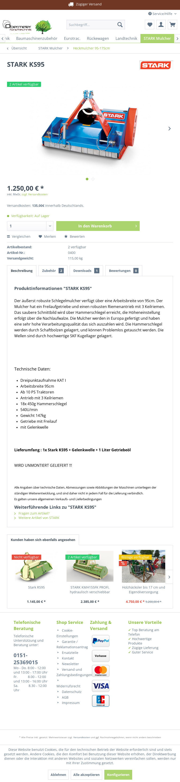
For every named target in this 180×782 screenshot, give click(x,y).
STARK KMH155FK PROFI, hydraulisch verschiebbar (90, 589)
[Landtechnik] (126, 38)
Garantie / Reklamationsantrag (70, 644)
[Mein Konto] (161, 24)
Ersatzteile (67, 652)
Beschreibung (22, 270)
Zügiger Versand (85, 4)
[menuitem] (96, 24)
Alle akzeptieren (86, 774)
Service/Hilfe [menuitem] (160, 13)
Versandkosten (81, 737)
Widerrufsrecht (68, 683)
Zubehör (53, 270)
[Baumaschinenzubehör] (37, 38)
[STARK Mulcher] (157, 38)
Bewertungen (124, 270)
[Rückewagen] (98, 38)
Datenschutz (69, 691)
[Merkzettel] (149, 24)
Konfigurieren (118, 774)
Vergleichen (18, 236)
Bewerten (74, 236)
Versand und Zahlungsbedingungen (70, 672)
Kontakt (65, 658)
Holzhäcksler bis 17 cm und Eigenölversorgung (143, 589)
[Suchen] (120, 24)
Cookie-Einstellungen (67, 633)
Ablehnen (58, 774)
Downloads (86, 270)
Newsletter (67, 664)
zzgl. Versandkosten (35, 194)
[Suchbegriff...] (96, 24)
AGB (62, 697)
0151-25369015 (26, 659)
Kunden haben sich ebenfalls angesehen (43, 539)
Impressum (68, 702)
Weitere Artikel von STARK (36, 517)
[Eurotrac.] (72, 38)
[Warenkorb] (172, 24)
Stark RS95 (36, 587)
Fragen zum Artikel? (31, 513)
